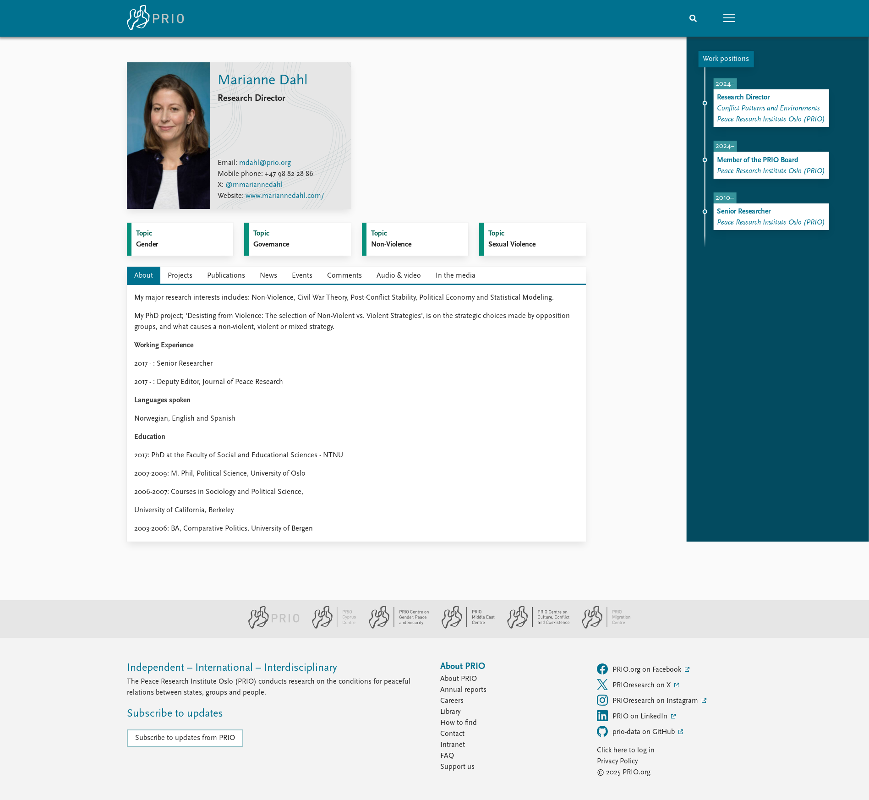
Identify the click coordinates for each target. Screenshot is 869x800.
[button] (729, 18)
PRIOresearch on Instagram (648, 700)
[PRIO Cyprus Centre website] (330, 626)
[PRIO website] (270, 626)
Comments (344, 275)
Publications (226, 275)
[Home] (155, 18)
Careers (452, 701)
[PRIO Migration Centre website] (601, 626)
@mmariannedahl (254, 185)
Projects (180, 275)
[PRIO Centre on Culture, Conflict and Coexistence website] (534, 626)
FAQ (447, 756)
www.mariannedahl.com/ (285, 196)
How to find (458, 723)
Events (302, 275)
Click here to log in (626, 750)
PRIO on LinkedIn (633, 715)
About (143, 275)
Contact (452, 734)
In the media (455, 275)
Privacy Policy (617, 761)
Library (450, 712)
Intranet (452, 745)
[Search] (693, 18)
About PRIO (458, 679)
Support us (457, 767)
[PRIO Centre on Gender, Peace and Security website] (395, 626)
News (268, 275)
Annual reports (463, 690)
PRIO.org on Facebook (640, 668)
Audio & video (399, 275)
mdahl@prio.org (265, 163)
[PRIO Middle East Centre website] (464, 626)
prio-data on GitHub (637, 731)
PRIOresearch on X (634, 684)
